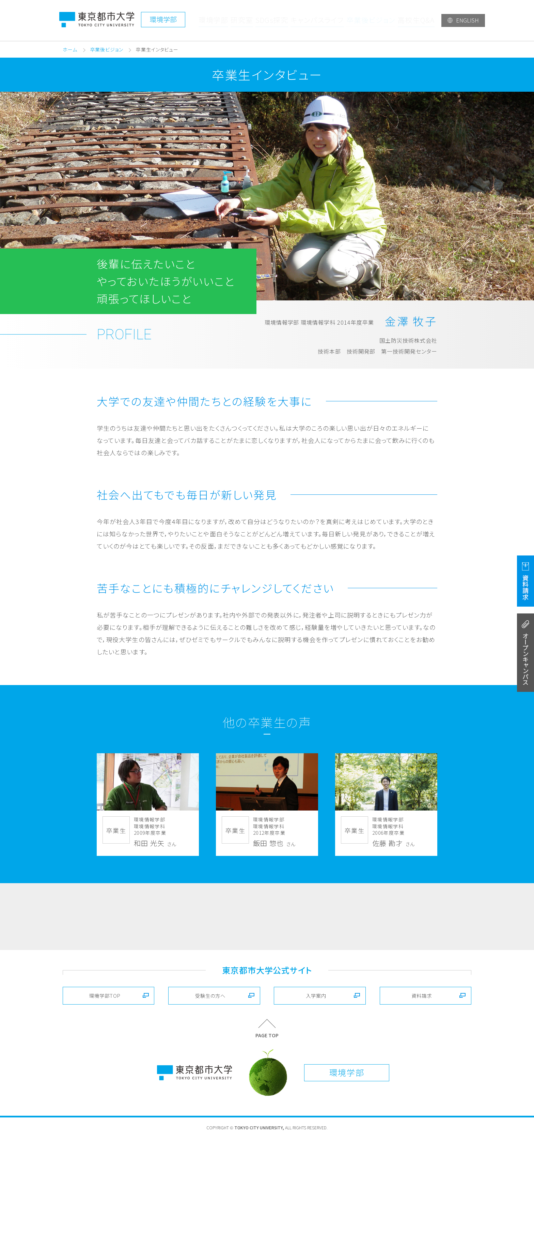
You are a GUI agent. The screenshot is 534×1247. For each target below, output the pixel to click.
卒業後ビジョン (371, 20)
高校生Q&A (416, 20)
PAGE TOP (267, 1144)
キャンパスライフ (319, 20)
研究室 (243, 20)
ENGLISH (467, 20)
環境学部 (214, 20)
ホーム (70, 49)
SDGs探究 (274, 20)
